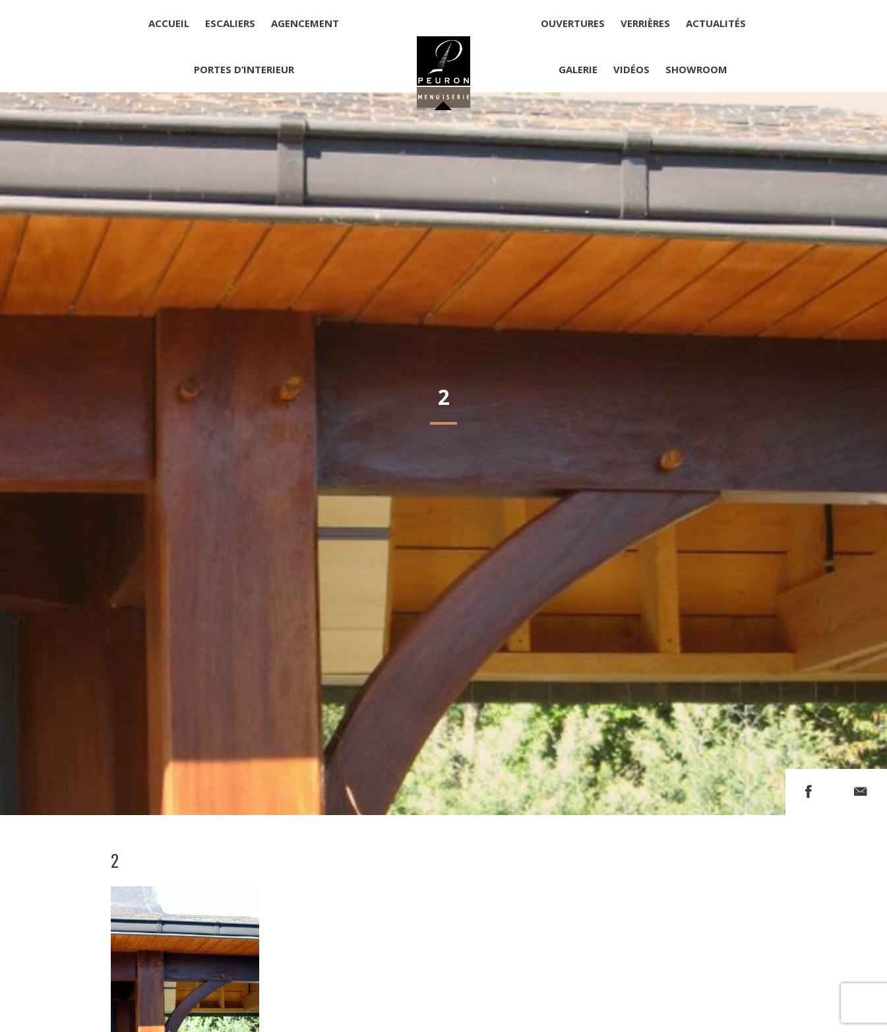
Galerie (578, 69)
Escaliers (230, 23)
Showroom (696, 69)
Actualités (716, 23)
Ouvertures (573, 23)
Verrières (645, 23)
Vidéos (631, 69)
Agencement (305, 23)
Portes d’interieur (244, 69)
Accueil (168, 23)
